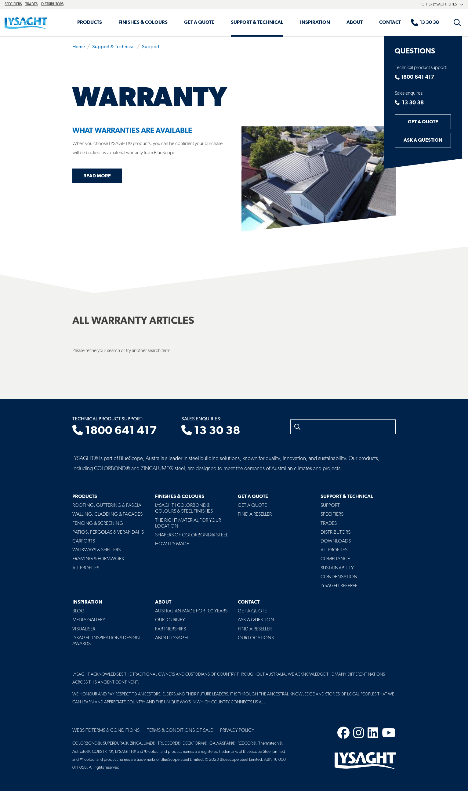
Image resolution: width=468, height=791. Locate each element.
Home (78, 47)
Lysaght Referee (339, 585)
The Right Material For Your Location (188, 523)
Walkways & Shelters (96, 550)
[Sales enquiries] (428, 22)
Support (150, 47)
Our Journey (170, 620)
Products (89, 22)
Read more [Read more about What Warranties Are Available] (97, 176)
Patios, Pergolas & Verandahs (108, 532)
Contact (390, 22)
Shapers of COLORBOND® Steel (191, 535)
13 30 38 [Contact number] (409, 103)
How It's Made (172, 544)
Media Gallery (88, 620)
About (354, 22)
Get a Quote (199, 22)
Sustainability (337, 568)
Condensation (339, 577)
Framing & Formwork (98, 559)
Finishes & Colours (143, 22)
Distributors (52, 4)
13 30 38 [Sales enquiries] (210, 431)
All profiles (334, 550)
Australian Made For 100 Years (191, 611)
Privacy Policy (237, 730)
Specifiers (13, 4)
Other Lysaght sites (442, 4)
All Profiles (85, 568)
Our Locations (256, 638)
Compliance (335, 559)
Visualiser (83, 629)
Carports (83, 541)
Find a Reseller (255, 514)
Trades (31, 4)
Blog (78, 611)
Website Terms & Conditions (106, 730)
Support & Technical (257, 22)
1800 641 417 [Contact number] (414, 77)
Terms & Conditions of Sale (180, 730)
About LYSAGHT (172, 638)
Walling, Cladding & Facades (107, 514)
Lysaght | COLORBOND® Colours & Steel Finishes (184, 508)
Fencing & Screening (97, 523)
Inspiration (315, 22)
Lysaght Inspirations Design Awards (106, 641)
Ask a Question (423, 140)
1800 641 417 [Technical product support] (114, 431)
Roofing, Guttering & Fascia (106, 505)
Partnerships (170, 629)
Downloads (336, 541)
